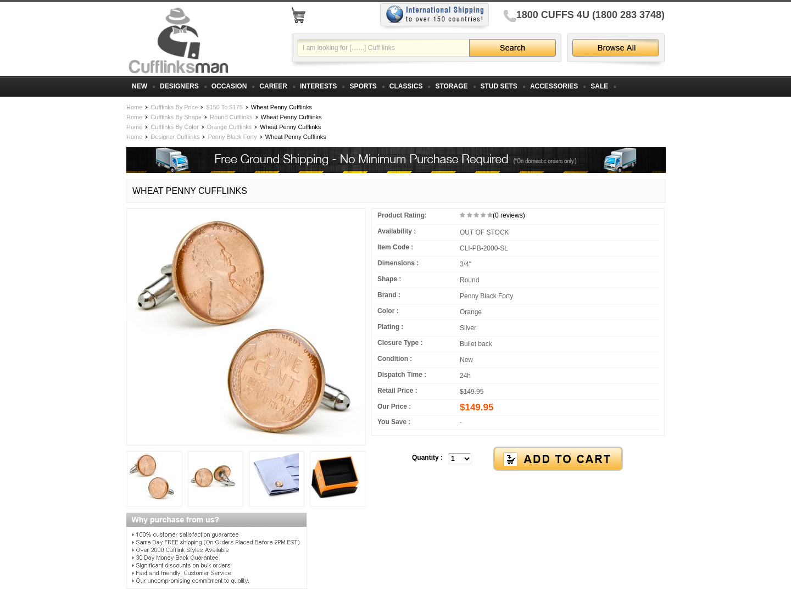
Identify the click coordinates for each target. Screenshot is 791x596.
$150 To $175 (224, 107)
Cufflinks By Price (174, 107)
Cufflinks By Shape (176, 117)
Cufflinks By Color (174, 127)
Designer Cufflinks (175, 136)
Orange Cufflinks (229, 127)
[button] (518, 459)
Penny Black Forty (232, 136)
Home (134, 107)
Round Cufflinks (231, 117)
